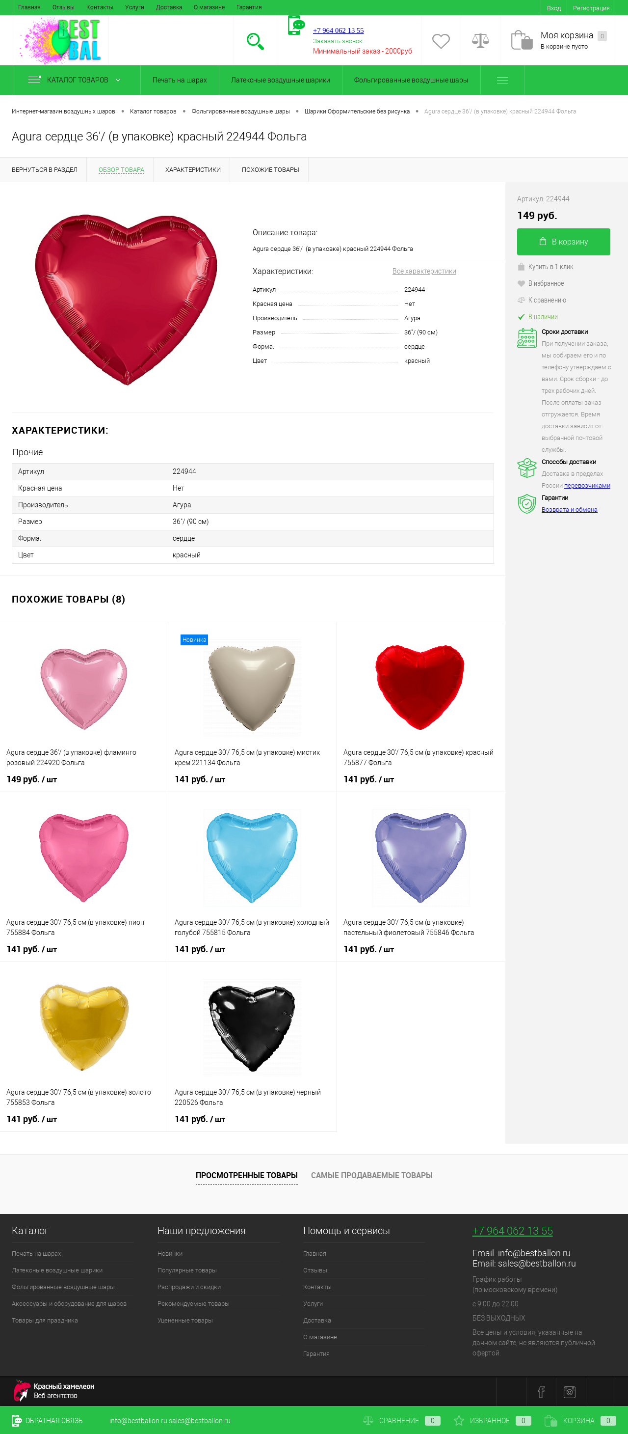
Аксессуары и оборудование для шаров (69, 1303)
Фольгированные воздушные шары (411, 80)
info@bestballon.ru (534, 1253)
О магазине (209, 7)
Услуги (134, 7)
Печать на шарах (180, 80)
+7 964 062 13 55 (512, 1231)
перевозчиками (587, 485)
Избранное (492, 1421)
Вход (554, 8)
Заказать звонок (338, 41)
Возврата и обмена (570, 509)
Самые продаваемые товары (372, 1175)
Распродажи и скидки (189, 1287)
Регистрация (591, 8)
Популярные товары (187, 1270)
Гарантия (249, 7)
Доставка (169, 7)
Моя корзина (574, 35)
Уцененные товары (185, 1320)
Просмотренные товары (247, 1175)
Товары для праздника (45, 1320)
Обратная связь (47, 1421)
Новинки (170, 1253)
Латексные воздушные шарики (280, 80)
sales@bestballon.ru (537, 1263)
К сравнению (541, 299)
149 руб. (31, 779)
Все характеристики (424, 271)
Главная (29, 7)
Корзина (580, 1421)
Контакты (99, 7)
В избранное (540, 283)
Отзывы (63, 7)
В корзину (564, 242)
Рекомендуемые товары (193, 1303)
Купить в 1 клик (545, 266)
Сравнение (402, 1421)
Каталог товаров (76, 80)
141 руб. (200, 779)
